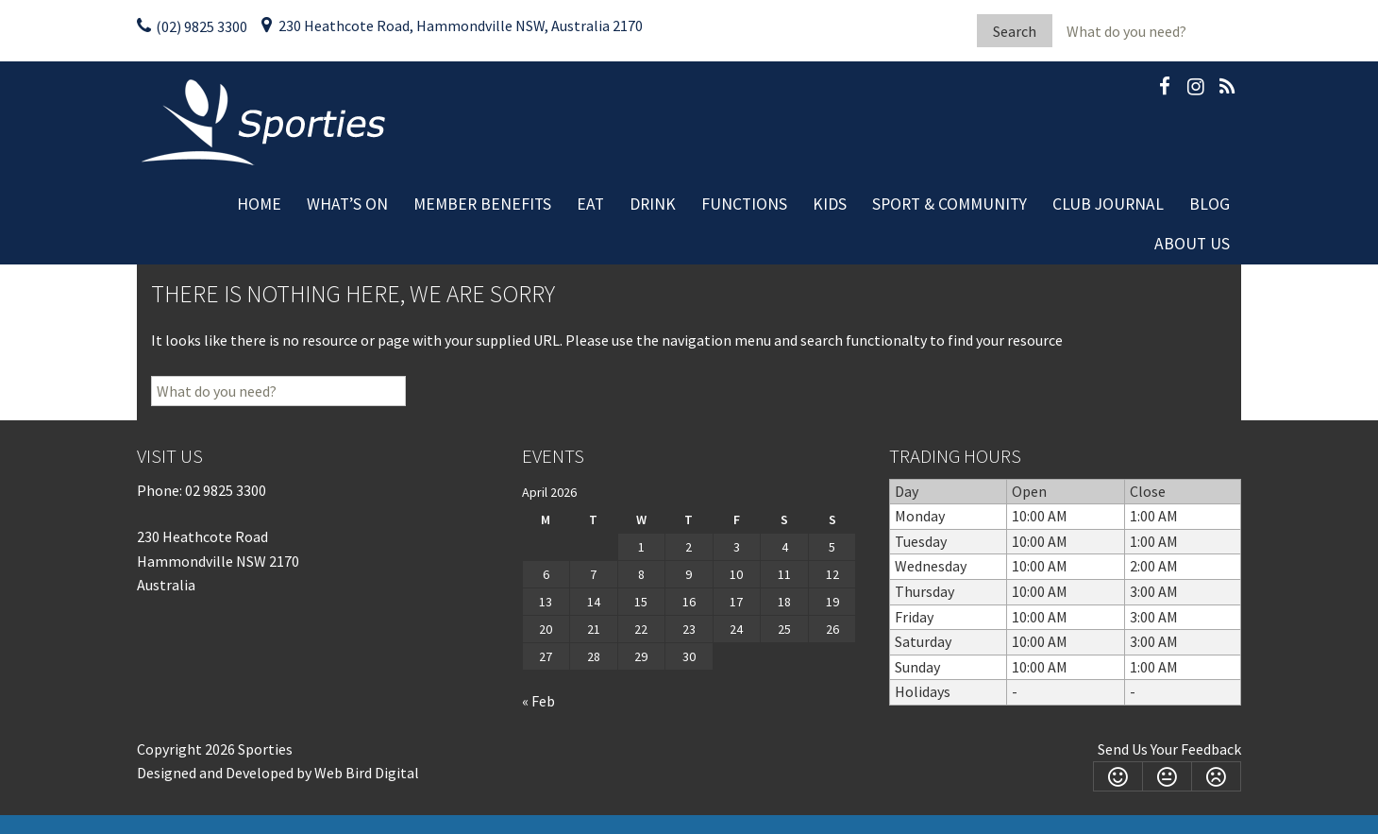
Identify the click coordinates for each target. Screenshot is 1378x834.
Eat (590, 204)
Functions (744, 204)
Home (259, 204)
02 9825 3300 (225, 490)
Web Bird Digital (366, 772)
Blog (1209, 204)
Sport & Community (949, 204)
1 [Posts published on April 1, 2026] (641, 546)
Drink (653, 204)
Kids (830, 204)
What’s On (347, 204)
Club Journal (1108, 204)
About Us (1192, 243)
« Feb (538, 700)
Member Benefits (482, 204)
